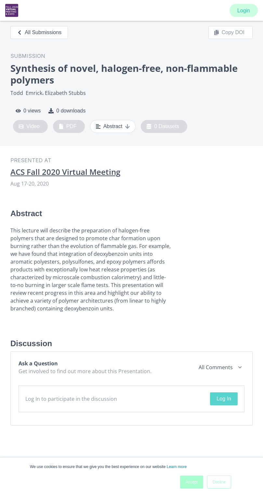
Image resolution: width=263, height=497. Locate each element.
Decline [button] (219, 482)
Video (29, 126)
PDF (68, 126)
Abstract (113, 126)
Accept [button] (192, 482)
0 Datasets (162, 126)
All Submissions (39, 32)
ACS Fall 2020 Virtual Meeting (65, 172)
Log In (224, 398)
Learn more (177, 466)
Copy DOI (229, 32)
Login (243, 10)
